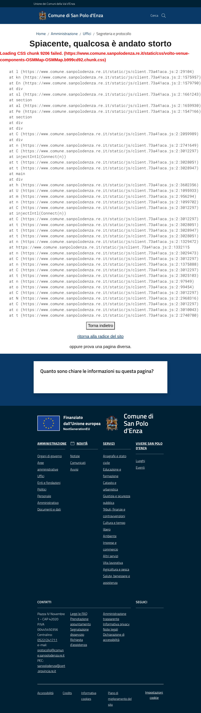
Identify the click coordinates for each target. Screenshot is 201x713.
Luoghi (140, 460)
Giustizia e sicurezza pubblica (116, 499)
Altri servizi (110, 555)
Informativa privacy (116, 624)
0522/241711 (47, 639)
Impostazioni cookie (154, 695)
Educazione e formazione (112, 472)
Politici (41, 489)
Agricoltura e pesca (116, 569)
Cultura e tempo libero (114, 526)
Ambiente (109, 535)
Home (41, 33)
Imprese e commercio (110, 546)
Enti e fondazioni (48, 482)
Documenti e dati (49, 509)
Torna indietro (100, 325)
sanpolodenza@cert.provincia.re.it (51, 668)
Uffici (87, 33)
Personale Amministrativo (48, 499)
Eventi (140, 467)
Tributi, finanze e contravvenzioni (114, 512)
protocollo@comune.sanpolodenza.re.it (51, 653)
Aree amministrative (47, 466)
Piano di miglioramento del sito (120, 699)
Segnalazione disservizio (79, 632)
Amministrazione (64, 33)
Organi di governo (49, 455)
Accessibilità (45, 693)
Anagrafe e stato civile (114, 459)
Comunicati (78, 462)
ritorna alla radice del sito (100, 336)
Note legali (110, 629)
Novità (82, 443)
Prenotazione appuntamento (80, 621)
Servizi (109, 443)
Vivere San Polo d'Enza (149, 446)
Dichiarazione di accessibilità (113, 637)
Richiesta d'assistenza (78, 642)
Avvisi (74, 469)
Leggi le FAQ (78, 613)
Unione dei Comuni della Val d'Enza (54, 3)
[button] (163, 15)
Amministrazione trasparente (114, 616)
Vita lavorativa (113, 562)
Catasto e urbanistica (110, 486)
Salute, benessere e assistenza (116, 579)
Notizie (75, 455)
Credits (67, 693)
